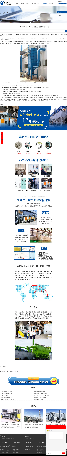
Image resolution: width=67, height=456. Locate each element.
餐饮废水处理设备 (40, 449)
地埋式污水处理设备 (40, 450)
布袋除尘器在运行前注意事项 (6, 395)
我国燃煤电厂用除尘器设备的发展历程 (7, 369)
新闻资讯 (45, 3)
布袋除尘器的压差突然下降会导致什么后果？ (42, 395)
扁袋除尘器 (14, 446)
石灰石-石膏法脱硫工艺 (29, 446)
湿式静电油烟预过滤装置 (4, 450)
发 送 (63, 453)
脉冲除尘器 (36, 82)
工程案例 (28, 3)
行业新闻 (59, 12)
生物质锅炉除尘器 (15, 450)
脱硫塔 (26, 450)
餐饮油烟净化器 (2, 449)
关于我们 (34, 3)
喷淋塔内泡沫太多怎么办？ (38, 399)
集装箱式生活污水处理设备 (41, 445)
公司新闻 (59, 15)
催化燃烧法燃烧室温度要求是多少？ (40, 391)
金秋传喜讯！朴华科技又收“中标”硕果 (7, 399)
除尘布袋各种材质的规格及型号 (6, 397)
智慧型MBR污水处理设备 (41, 446)
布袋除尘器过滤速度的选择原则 (6, 393)
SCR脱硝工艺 (27, 445)
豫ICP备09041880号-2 (20, 454)
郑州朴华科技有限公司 (33, 454)
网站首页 (16, 3)
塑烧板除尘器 (14, 445)
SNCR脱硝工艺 (27, 449)
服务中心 (40, 3)
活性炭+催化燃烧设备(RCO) (5, 445)
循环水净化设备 (39, 452)
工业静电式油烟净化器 (4, 452)
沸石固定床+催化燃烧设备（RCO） (5, 446)
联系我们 (51, 3)
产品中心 (22, 3)
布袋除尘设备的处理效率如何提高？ (7, 391)
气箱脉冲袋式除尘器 (15, 452)
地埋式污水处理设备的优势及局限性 (40, 397)
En (55, 3)
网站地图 (38, 454)
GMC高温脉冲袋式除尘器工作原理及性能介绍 (9, 371)
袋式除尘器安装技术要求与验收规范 (40, 393)
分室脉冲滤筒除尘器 (15, 449)
